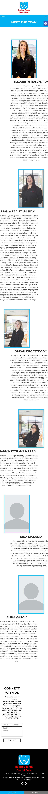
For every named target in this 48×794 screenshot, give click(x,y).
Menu (3, 17)
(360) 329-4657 (12, 718)
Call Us (12, 792)
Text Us (36, 792)
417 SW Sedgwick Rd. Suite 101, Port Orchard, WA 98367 (29, 775)
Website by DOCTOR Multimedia (31, 778)
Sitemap (27, 777)
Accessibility (35, 777)
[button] (46, 23)
